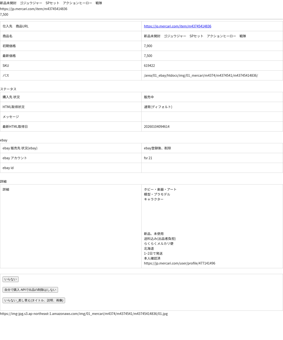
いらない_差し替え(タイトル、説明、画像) (33, 300)
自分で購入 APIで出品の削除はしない (30, 289)
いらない (10, 279)
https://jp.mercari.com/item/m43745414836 (177, 26)
